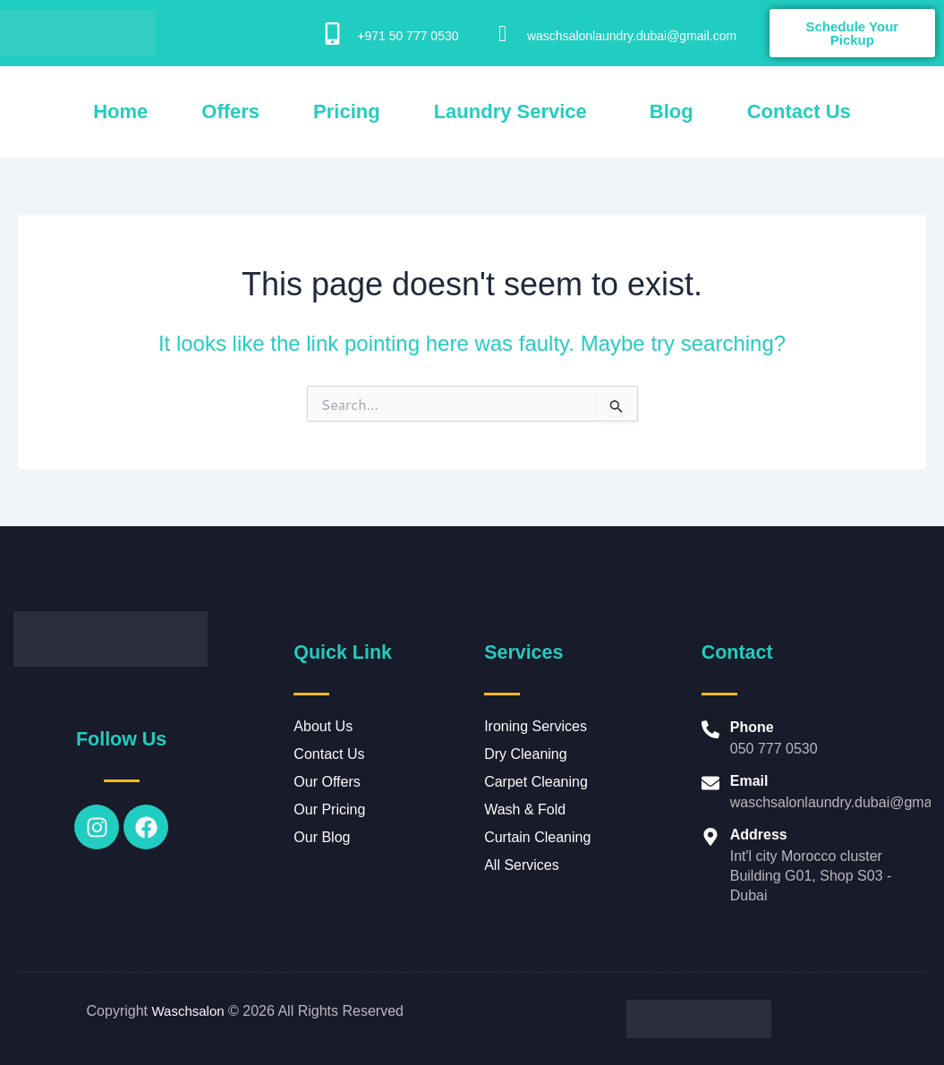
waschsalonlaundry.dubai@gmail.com (631, 36)
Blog (671, 111)
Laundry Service (510, 111)
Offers (230, 111)
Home (120, 111)
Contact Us (799, 111)
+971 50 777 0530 (407, 36)
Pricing (346, 111)
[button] (515, 112)
